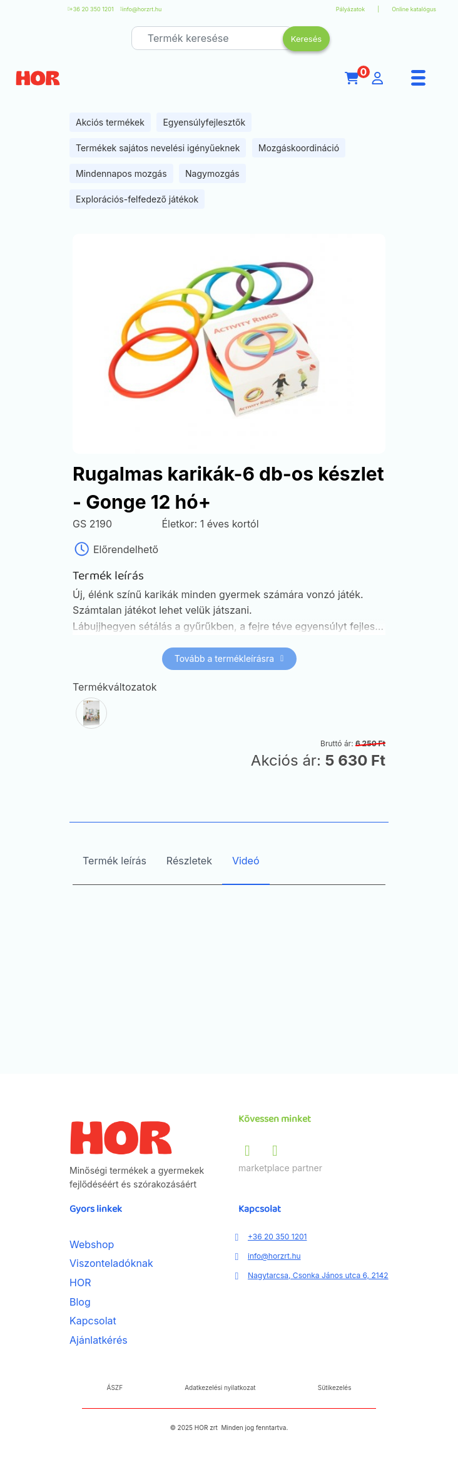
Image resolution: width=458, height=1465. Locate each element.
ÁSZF (115, 1387)
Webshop (91, 1244)
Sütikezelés (335, 1387)
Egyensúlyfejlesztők (204, 122)
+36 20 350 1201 (91, 9)
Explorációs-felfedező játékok (137, 199)
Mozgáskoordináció (298, 147)
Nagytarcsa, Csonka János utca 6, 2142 (318, 1275)
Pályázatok (350, 9)
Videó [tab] (246, 860)
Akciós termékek (110, 122)
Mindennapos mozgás (121, 173)
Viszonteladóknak (111, 1263)
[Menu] (419, 78)
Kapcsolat (92, 1320)
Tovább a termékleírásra (229, 658)
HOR (80, 1282)
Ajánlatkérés (98, 1340)
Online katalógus (414, 9)
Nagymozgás (212, 173)
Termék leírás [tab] (114, 860)
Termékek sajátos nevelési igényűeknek (158, 147)
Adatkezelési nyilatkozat (220, 1387)
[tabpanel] (229, 979)
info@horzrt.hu (141, 9)
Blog (80, 1302)
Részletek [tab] (189, 860)
